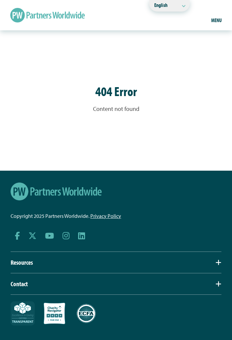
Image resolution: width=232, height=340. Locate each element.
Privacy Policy (105, 216)
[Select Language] (169, 6)
